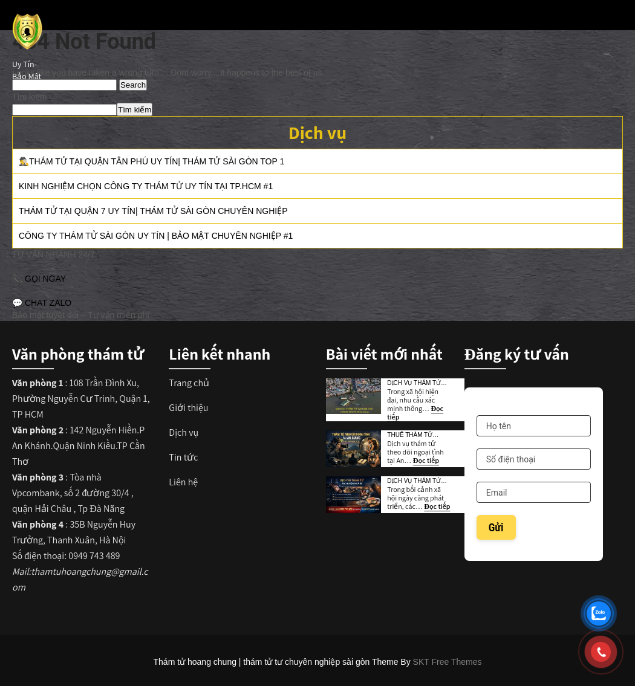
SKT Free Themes (447, 662)
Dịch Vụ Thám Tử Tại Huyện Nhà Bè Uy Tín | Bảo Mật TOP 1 (415, 481)
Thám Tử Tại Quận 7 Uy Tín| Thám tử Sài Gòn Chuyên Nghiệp (153, 211)
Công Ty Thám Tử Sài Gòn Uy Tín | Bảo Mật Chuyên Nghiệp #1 (156, 236)
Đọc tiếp (426, 460)
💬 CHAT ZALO (41, 303)
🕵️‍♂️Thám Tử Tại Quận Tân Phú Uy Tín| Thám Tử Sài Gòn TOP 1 (151, 161)
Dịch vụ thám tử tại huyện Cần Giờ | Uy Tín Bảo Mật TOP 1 (418, 383)
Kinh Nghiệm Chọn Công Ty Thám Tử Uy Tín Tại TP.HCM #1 (146, 186)
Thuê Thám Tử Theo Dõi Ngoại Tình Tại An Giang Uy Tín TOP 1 (415, 435)
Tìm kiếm (29, 97)
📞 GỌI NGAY (39, 278)
